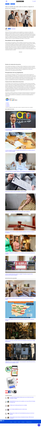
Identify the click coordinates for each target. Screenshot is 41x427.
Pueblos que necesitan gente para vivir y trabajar (17, 406)
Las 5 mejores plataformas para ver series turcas (17, 410)
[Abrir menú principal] (6, 1)
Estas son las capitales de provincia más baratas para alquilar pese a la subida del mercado (20, 311)
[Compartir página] (35, 1)
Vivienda (7, 104)
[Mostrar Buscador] (33, 1)
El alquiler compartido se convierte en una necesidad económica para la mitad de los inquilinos (20, 244)
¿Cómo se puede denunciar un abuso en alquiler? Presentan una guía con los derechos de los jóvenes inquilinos (20, 265)
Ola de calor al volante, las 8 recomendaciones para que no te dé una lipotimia (20, 414)
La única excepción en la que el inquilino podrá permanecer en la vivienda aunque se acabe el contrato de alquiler (20, 142)
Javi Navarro (13, 28)
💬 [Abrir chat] (39, 425)
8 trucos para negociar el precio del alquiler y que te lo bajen (20, 182)
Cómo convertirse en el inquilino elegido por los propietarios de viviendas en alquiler (20, 162)
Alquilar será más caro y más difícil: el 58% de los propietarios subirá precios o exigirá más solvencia (20, 332)
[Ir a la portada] (20, 1)
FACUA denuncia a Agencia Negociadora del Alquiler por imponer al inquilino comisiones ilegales (20, 121)
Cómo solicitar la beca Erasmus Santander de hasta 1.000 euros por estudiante (20, 418)
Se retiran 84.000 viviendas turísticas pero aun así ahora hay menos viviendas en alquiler (20, 290)
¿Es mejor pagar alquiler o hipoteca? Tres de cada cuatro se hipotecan (20, 202)
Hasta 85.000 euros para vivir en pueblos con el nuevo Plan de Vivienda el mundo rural (21, 402)
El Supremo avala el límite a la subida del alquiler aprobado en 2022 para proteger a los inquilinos (20, 223)
